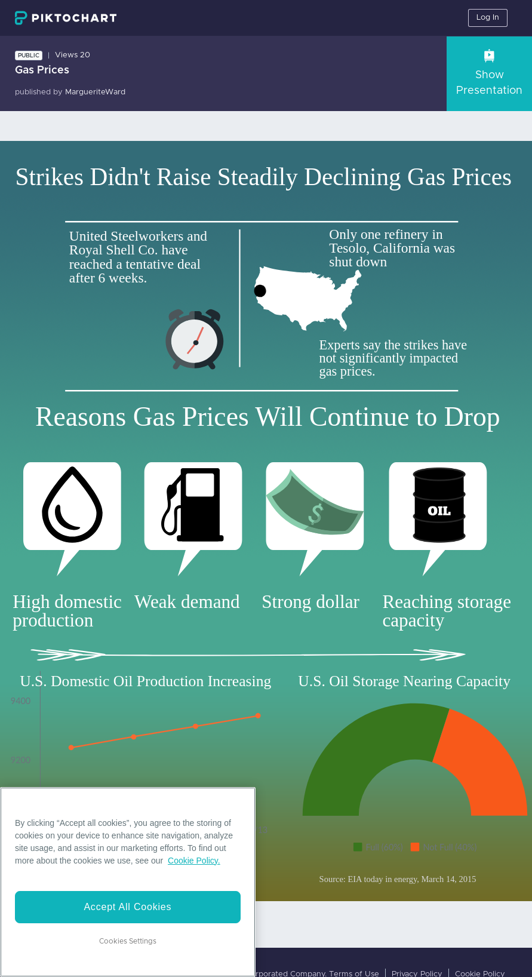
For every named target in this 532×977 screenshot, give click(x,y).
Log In (487, 17)
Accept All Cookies (127, 907)
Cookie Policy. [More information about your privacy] (194, 860)
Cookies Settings (127, 941)
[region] (128, 882)
